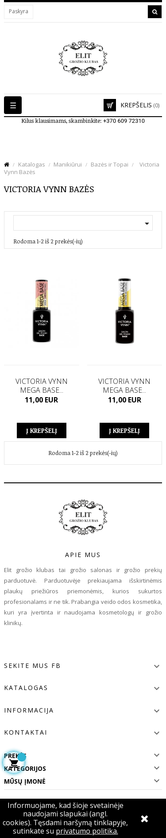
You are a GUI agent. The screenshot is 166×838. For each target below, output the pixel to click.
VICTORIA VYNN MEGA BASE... (41, 385)
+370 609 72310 (124, 121)
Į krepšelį (41, 430)
